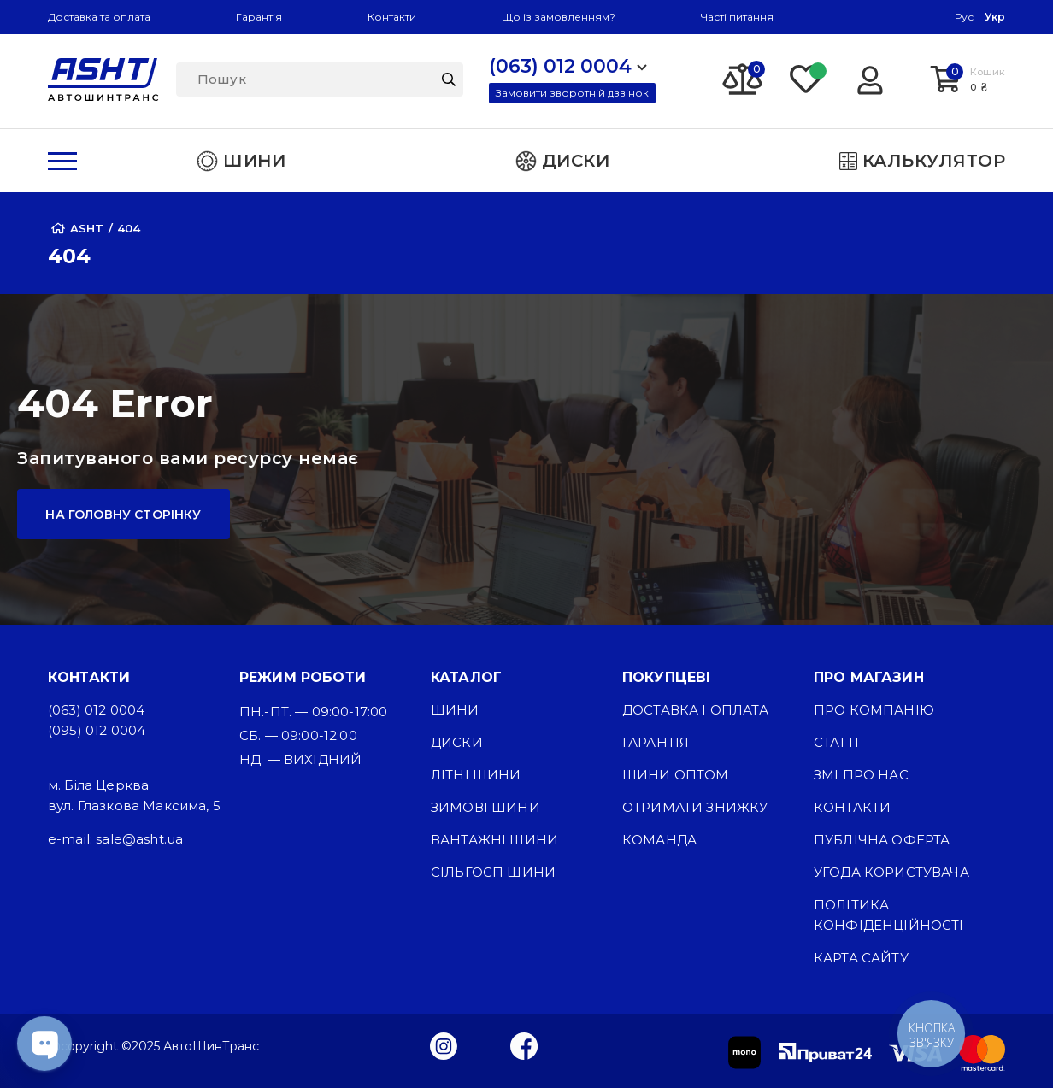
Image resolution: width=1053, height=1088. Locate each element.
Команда (659, 840)
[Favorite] (807, 77)
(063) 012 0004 (96, 710)
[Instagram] (443, 1045)
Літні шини (476, 775)
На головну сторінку (123, 514)
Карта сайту (861, 958)
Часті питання (737, 16)
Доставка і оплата (695, 710)
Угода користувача (891, 872)
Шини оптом (675, 775)
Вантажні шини (494, 840)
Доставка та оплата (99, 16)
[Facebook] (524, 1045)
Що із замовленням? (558, 16)
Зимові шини (485, 807)
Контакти (392, 16)
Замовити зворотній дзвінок (572, 92)
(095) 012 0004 (96, 730)
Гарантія (259, 16)
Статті (836, 742)
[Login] (869, 77)
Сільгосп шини (493, 872)
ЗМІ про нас (861, 775)
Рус (964, 16)
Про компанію (874, 710)
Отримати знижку (695, 807)
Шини (455, 710)
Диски (457, 742)
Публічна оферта (882, 840)
